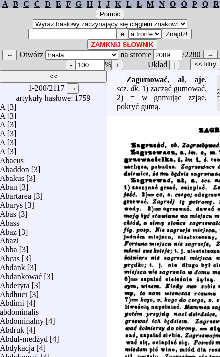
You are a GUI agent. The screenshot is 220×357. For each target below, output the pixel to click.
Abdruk (12, 327)
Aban (8, 184)
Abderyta (15, 283)
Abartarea (15, 193)
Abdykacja (17, 345)
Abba (8, 247)
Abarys (11, 202)
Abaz (8, 229)
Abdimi (12, 301)
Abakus (12, 176)
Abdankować (21, 274)
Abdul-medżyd (24, 336)
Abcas (10, 256)
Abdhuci (13, 292)
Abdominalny (22, 318)
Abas (8, 211)
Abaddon (14, 167)
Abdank (12, 265)
